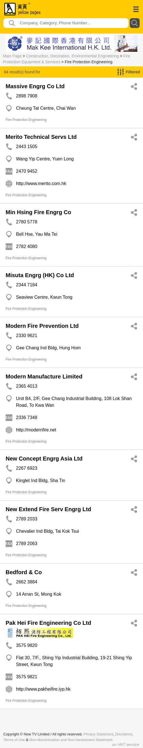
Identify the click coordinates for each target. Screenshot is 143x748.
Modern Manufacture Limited (44, 376)
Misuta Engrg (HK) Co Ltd (40, 275)
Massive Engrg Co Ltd (35, 86)
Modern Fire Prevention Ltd (42, 326)
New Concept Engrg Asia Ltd (44, 458)
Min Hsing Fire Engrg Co (38, 212)
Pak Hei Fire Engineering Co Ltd (48, 623)
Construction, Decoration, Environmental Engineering (72, 56)
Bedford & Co (24, 572)
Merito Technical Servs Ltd (41, 137)
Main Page (12, 56)
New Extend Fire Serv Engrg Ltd (48, 509)
